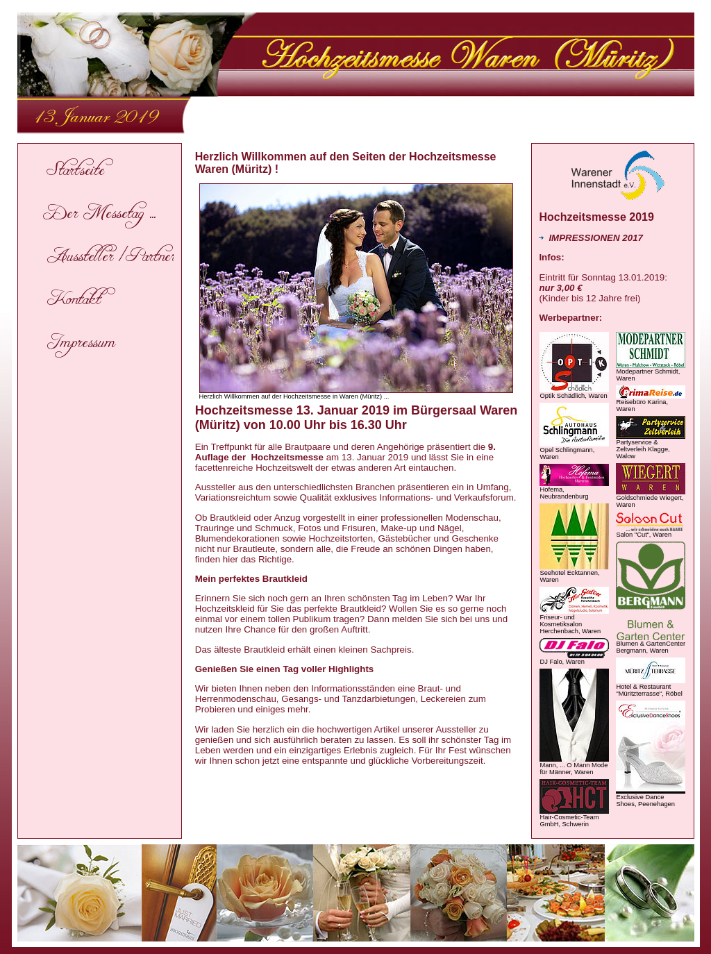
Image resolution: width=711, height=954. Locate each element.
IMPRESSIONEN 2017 (591, 238)
